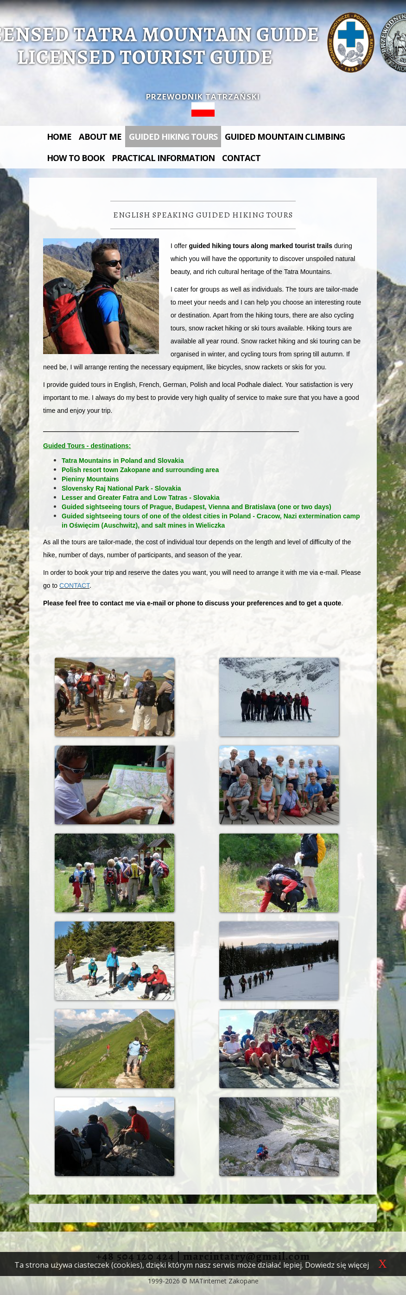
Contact (241, 157)
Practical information (163, 157)
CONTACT (74, 585)
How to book (75, 157)
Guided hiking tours (173, 136)
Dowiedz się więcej (337, 1265)
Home (59, 136)
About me (100, 136)
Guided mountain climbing (285, 136)
